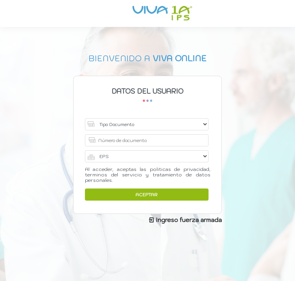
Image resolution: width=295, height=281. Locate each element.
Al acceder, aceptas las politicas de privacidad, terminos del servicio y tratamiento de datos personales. (147, 174)
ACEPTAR (146, 194)
